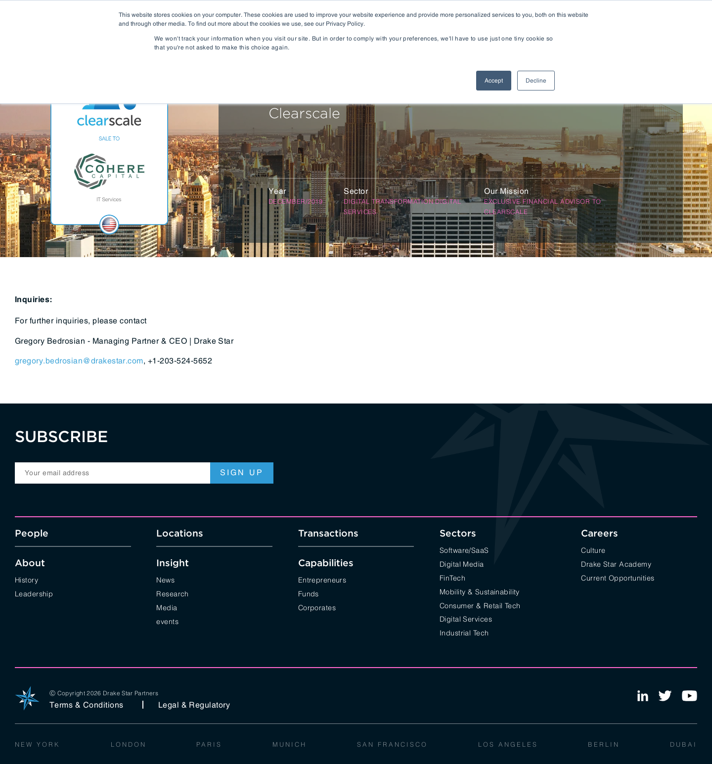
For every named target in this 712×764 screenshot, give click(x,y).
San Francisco (392, 743)
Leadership (34, 593)
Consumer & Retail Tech (480, 605)
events (167, 621)
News (165, 579)
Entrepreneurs (322, 579)
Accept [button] (494, 80)
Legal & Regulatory (194, 704)
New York (37, 743)
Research (172, 593)
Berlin (604, 743)
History (26, 579)
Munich (289, 743)
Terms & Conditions (86, 704)
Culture (593, 549)
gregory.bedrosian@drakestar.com (79, 360)
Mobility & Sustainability (480, 591)
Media (166, 607)
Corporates (317, 607)
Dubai (683, 743)
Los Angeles (508, 743)
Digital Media (462, 563)
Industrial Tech (464, 632)
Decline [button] (536, 80)
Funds (308, 593)
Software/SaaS (464, 549)
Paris (209, 743)
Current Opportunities (617, 577)
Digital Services (466, 618)
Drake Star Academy (616, 563)
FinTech (452, 577)
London (128, 743)
